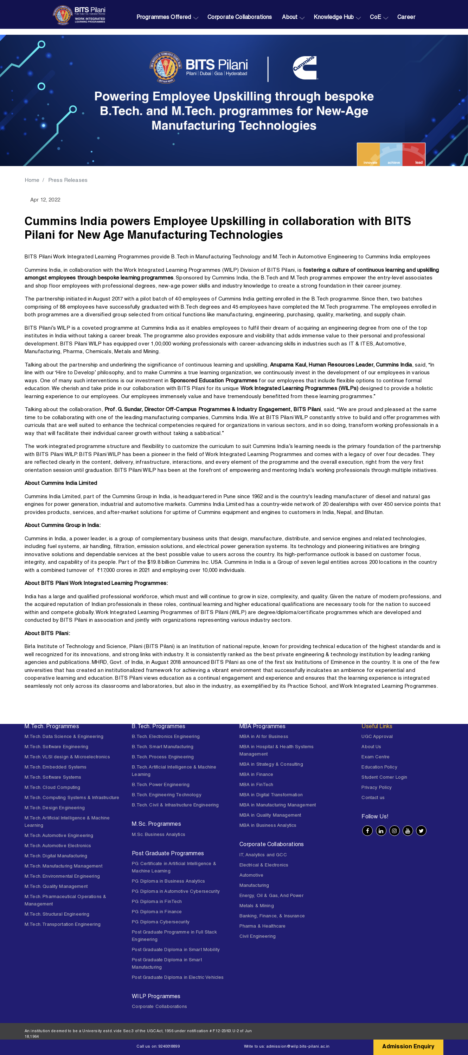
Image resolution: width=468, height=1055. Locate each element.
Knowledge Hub (334, 18)
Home (32, 180)
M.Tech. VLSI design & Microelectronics (67, 757)
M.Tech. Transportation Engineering (63, 925)
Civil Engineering (257, 937)
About (289, 18)
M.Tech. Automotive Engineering (59, 836)
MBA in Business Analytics (268, 826)
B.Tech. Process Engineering (163, 757)
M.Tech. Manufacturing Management (63, 866)
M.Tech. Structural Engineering (57, 914)
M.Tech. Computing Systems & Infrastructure (72, 798)
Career (406, 18)
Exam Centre (375, 757)
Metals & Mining (256, 906)
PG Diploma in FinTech (157, 902)
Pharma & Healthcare (262, 926)
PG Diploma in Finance (157, 912)
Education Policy (379, 767)
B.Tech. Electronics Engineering (166, 737)
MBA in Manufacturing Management (277, 805)
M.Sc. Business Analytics (158, 835)
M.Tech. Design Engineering (55, 808)
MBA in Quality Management (270, 815)
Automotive (251, 875)
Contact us (373, 798)
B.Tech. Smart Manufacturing (162, 747)
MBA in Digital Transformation (271, 795)
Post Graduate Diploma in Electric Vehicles (178, 978)
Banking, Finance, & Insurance (272, 916)
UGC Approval (377, 737)
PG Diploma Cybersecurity (161, 922)
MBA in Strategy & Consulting (271, 765)
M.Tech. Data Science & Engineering (64, 737)
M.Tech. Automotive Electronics (58, 846)
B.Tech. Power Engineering (161, 785)
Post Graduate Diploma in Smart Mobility (176, 950)
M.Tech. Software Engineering (56, 747)
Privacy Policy (376, 788)
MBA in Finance (256, 775)
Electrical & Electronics (264, 865)
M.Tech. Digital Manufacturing (56, 856)
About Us (371, 747)
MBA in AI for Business (263, 737)
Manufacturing (254, 886)
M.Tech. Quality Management (56, 887)
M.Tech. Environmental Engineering (62, 877)
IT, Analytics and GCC (263, 855)
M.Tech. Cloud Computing (52, 788)
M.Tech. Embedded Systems (56, 767)
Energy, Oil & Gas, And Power (271, 896)
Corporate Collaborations (239, 18)
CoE (375, 18)
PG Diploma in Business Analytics (168, 881)
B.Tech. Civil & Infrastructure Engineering (175, 805)
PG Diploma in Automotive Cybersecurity (176, 892)
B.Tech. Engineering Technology (166, 795)
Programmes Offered (163, 18)
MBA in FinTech (256, 785)
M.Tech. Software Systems (53, 778)
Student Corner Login (384, 778)
